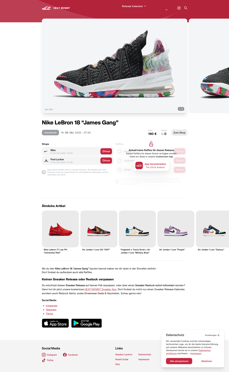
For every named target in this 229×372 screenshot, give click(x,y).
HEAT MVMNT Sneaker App (100, 285)
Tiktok (49, 310)
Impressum (195, 353)
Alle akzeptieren (179, 361)
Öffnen (106, 147)
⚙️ (212, 335)
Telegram (51, 306)
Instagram (51, 302)
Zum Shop (179, 129)
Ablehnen (206, 361)
